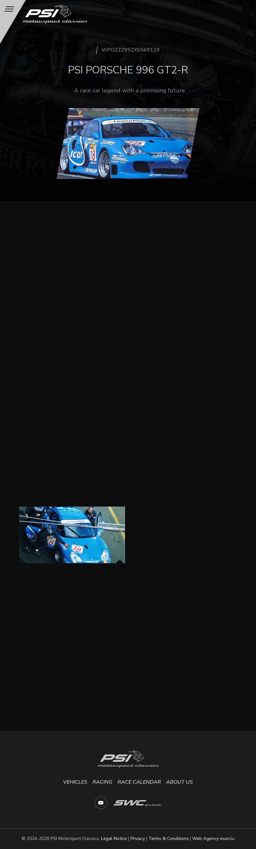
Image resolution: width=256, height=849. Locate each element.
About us (179, 782)
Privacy (137, 838)
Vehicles (75, 782)
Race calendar (139, 782)
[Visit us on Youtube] (100, 802)
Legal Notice (114, 838)
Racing (102, 782)
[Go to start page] (55, 14)
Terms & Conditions (168, 838)
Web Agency (205, 838)
